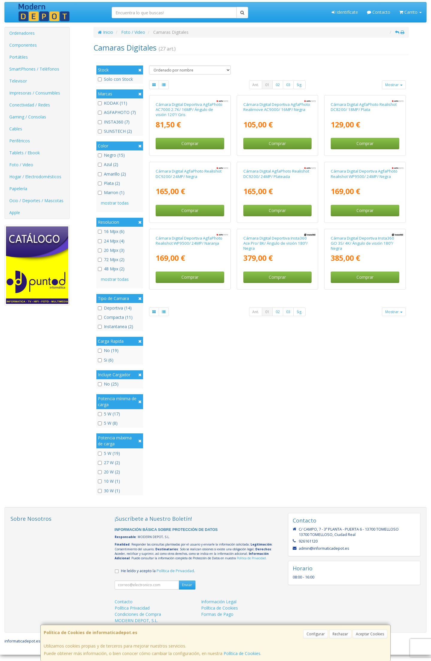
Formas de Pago (217, 620)
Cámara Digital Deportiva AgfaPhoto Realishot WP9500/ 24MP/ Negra (364, 300)
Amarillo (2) (112, 174)
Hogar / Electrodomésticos (35, 176)
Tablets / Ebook (24, 153)
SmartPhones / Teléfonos (34, 69)
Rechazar (340, 633)
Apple (14, 212)
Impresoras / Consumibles (34, 93)
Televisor (18, 81)
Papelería (18, 188)
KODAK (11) (112, 103)
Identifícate (345, 12)
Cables (15, 129)
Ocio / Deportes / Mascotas (36, 200)
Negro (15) (111, 155)
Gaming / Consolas (27, 117)
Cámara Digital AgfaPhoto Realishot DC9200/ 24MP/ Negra (188, 300)
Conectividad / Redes (29, 105)
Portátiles (18, 57)
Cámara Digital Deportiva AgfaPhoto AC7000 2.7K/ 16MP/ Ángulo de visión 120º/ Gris (189, 173)
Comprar (189, 207)
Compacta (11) (115, 317)
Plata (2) (109, 183)
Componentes (23, 45)
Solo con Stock (115, 79)
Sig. (299, 84)
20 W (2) (109, 472)
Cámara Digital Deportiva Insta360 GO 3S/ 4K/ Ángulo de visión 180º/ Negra (362, 433)
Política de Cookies (242, 653)
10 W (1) (109, 481)
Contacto (378, 12)
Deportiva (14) (115, 308)
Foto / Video (21, 164)
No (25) (108, 384)
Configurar (315, 633)
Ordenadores (22, 33)
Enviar (187, 591)
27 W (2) (109, 462)
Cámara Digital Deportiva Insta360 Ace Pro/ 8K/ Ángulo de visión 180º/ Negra (275, 433)
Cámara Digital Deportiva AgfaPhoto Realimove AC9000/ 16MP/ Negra (276, 170)
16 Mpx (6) (111, 231)
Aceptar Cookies (370, 633)
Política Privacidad (132, 614)
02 (278, 84)
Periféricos (19, 141)
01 (267, 84)
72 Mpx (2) (111, 259)
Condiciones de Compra (138, 620)
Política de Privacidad (251, 564)
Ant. (255, 84)
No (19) (108, 350)
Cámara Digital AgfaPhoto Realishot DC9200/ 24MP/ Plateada (276, 300)
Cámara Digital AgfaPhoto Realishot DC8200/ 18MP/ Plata (364, 170)
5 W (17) (109, 414)
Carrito (410, 12)
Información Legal (218, 608)
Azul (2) (108, 164)
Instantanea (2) (115, 326)
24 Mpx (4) (111, 241)
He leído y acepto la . (158, 577)
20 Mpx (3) (111, 250)
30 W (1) (109, 491)
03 (288, 84)
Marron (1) (111, 192)
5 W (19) (109, 453)
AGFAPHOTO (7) (117, 112)
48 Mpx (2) (111, 269)
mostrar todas (115, 203)
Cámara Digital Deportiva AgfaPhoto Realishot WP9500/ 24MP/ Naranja (189, 430)
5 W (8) (108, 423)
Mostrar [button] (394, 84)
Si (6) (105, 360)
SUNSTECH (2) (115, 131)
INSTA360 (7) (114, 122)
